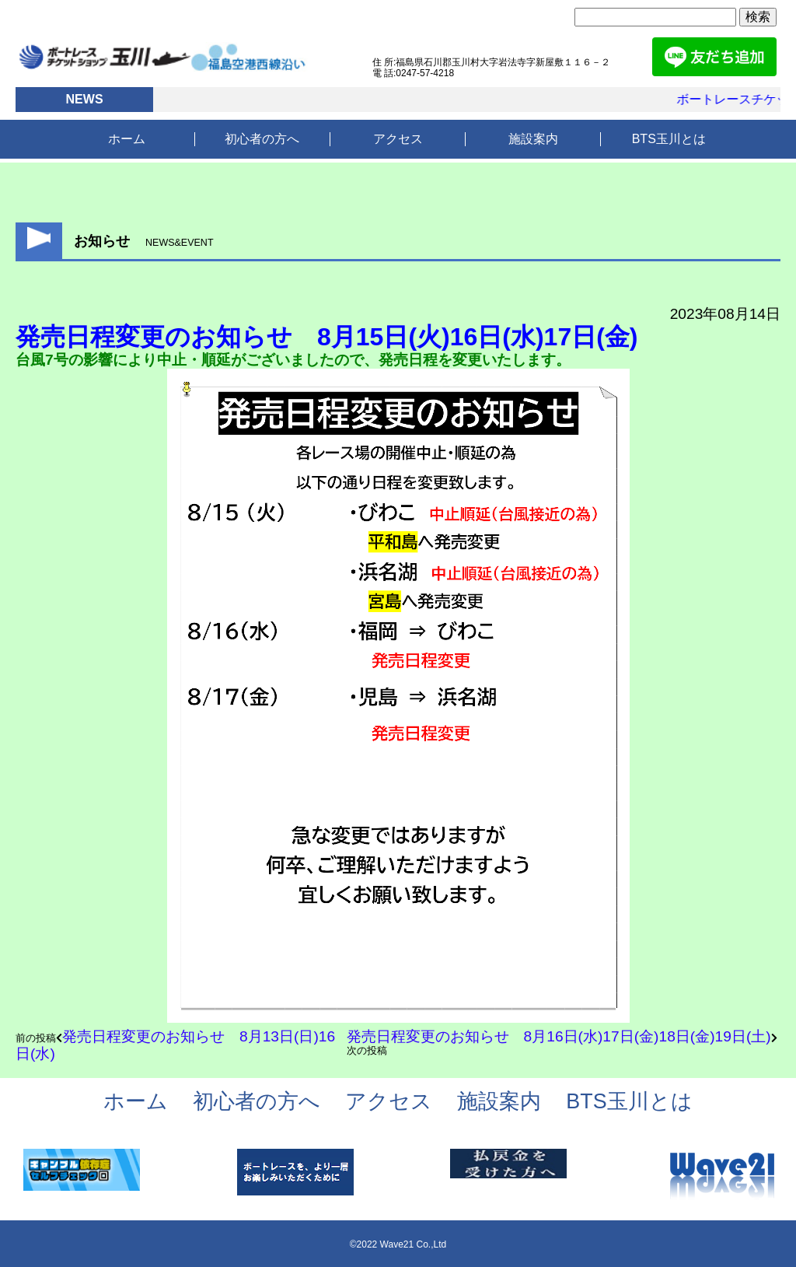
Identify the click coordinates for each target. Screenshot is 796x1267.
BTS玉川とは (669, 138)
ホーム (126, 138)
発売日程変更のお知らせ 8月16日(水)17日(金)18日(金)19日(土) (559, 1036)
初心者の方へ (262, 138)
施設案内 (533, 138)
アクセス (398, 138)
